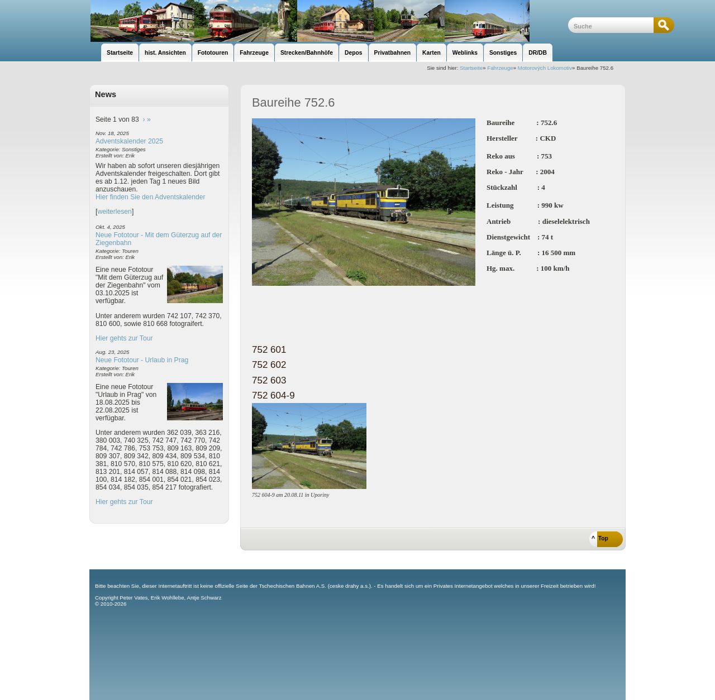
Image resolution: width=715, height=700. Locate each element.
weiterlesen (114, 211)
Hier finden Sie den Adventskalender (151, 197)
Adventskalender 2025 (129, 141)
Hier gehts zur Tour (124, 338)
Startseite (471, 68)
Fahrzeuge (500, 68)
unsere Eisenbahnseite (328, 21)
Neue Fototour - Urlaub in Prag (142, 360)
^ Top (600, 538)
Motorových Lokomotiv (545, 68)
